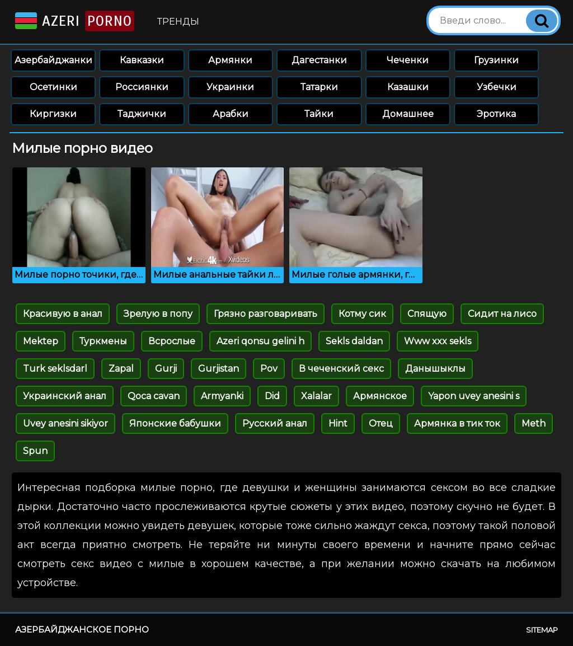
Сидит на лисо (502, 313)
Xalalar (316, 396)
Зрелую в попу (158, 313)
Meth (534, 423)
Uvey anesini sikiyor (65, 423)
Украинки (230, 87)
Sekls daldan (354, 341)
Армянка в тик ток (457, 423)
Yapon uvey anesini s (473, 396)
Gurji (166, 368)
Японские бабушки (175, 423)
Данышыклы (435, 368)
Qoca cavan (154, 396)
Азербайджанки (53, 60)
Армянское (380, 396)
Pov (269, 368)
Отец (381, 423)
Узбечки (496, 87)
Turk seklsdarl (55, 368)
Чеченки (408, 60)
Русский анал (274, 423)
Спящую (427, 313)
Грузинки (496, 60)
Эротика (496, 114)
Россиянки (141, 87)
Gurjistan (218, 368)
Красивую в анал (62, 313)
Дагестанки (319, 60)
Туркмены (103, 341)
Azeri (73, 21)
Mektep (40, 341)
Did (272, 396)
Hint (337, 423)
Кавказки (142, 60)
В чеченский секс (341, 368)
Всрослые (171, 341)
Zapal (121, 368)
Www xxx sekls (437, 341)
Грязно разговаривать (265, 313)
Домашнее (408, 114)
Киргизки (53, 114)
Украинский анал (64, 396)
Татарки (319, 87)
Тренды (178, 21)
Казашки (408, 87)
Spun (35, 451)
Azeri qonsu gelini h (260, 341)
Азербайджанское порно (82, 629)
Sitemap (542, 629)
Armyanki (222, 396)
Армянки (230, 60)
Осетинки (53, 87)
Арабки (230, 114)
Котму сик (362, 313)
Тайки (319, 114)
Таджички (142, 114)
